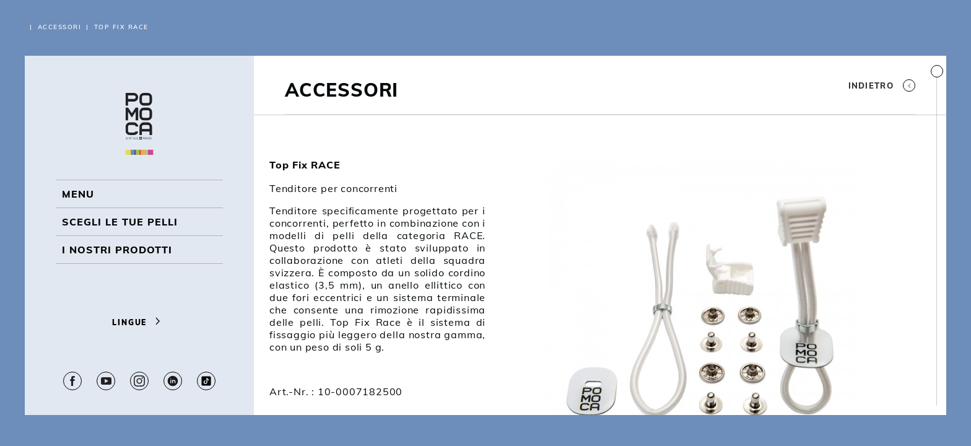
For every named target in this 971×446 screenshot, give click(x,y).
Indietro (881, 85)
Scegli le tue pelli (120, 222)
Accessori (60, 27)
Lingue (139, 322)
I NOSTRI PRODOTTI (117, 249)
